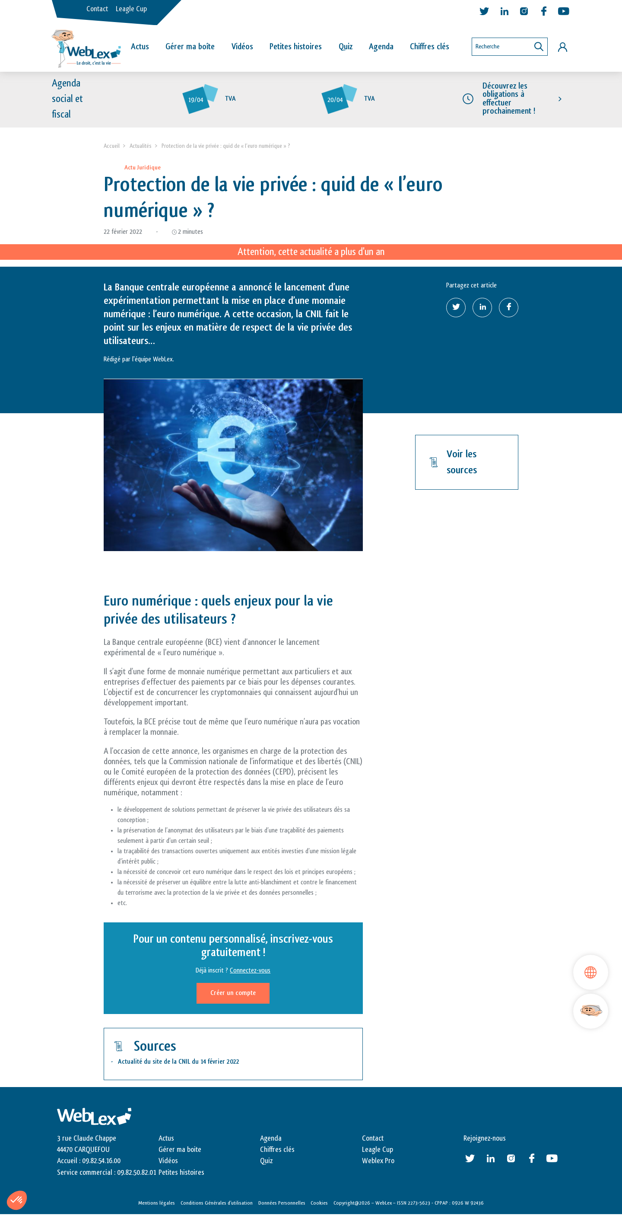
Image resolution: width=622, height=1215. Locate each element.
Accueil (112, 146)
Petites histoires (296, 47)
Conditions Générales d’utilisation (217, 1203)
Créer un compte (233, 993)
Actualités (141, 146)
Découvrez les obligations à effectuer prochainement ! (508, 99)
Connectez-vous (250, 970)
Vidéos (242, 47)
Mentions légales (156, 1203)
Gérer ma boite (180, 1149)
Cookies (319, 1203)
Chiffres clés (429, 47)
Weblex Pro (378, 1161)
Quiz (345, 47)
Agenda (381, 47)
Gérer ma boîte (190, 47)
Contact (97, 9)
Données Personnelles (281, 1203)
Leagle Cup (131, 9)
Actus (140, 47)
